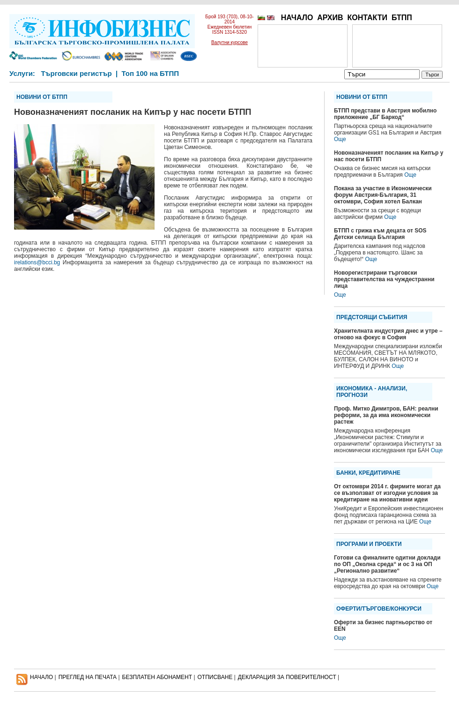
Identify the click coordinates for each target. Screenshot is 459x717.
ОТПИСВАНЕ (215, 677)
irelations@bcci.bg (37, 262)
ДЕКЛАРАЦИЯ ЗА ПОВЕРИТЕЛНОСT (287, 677)
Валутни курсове (229, 42)
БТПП (402, 18)
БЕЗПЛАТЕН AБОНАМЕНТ (157, 677)
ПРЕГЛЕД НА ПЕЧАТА (88, 677)
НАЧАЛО (297, 18)
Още (340, 139)
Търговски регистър (76, 73)
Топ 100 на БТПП (150, 73)
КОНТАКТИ (367, 18)
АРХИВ (330, 18)
